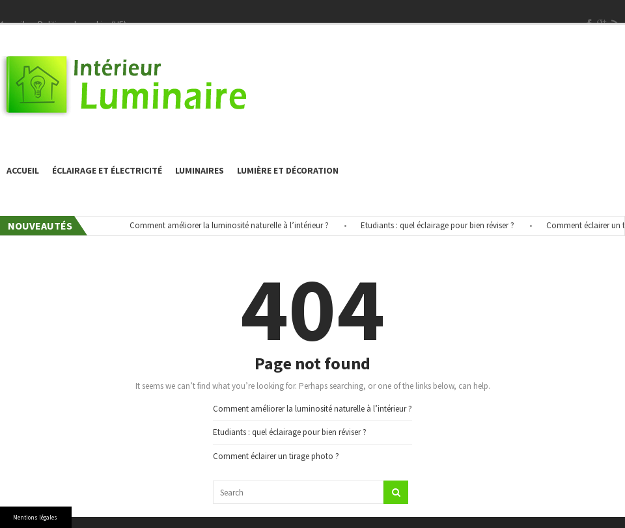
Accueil (23, 170)
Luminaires (199, 170)
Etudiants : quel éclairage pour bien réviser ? (441, 225)
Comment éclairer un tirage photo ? (276, 456)
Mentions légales (35, 517)
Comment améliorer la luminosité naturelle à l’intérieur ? (233, 225)
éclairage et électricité (107, 170)
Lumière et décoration (288, 170)
